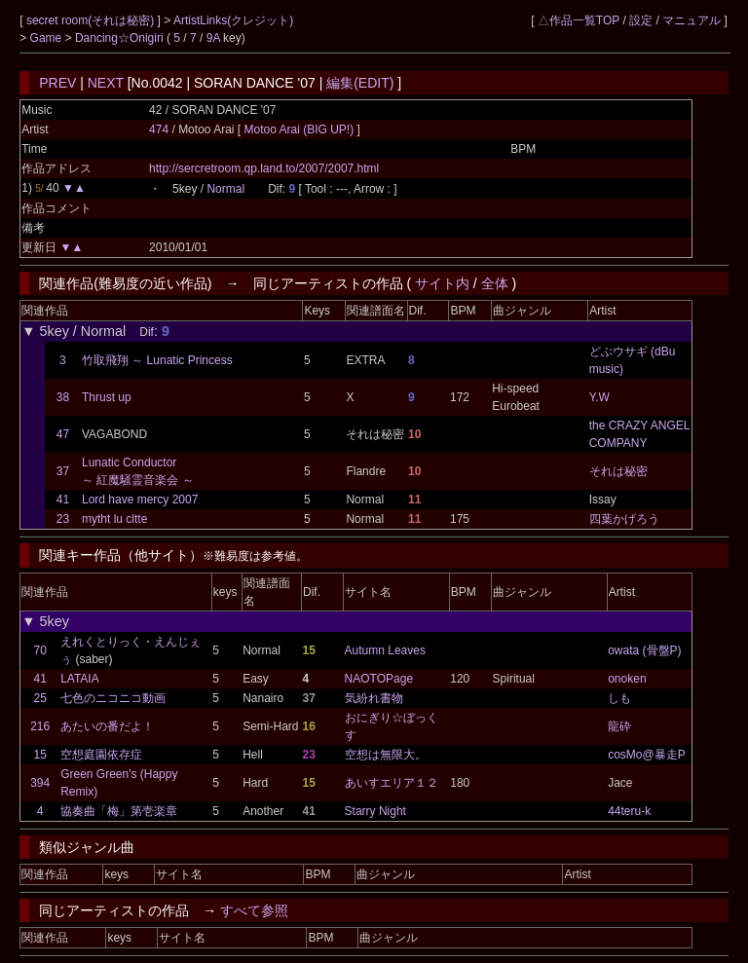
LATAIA (79, 678)
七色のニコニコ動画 (113, 698)
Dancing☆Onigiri (121, 38)
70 (39, 650)
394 (40, 783)
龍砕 (619, 726)
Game (47, 38)
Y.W (599, 397)
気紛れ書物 (374, 698)
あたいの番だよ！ (107, 726)
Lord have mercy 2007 (140, 499)
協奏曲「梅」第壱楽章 (118, 811)
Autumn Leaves (385, 650)
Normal (225, 189)
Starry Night (375, 811)
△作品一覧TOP (578, 20)
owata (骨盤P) (644, 650)
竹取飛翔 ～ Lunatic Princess (157, 360)
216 (40, 726)
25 (39, 698)
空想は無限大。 (386, 754)
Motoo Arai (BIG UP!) (300, 129)
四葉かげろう (624, 519)
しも (619, 698)
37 (62, 471)
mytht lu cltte (114, 519)
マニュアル (691, 20)
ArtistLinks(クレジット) (233, 20)
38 (62, 397)
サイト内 (442, 283)
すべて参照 (254, 910)
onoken (627, 678)
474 (158, 129)
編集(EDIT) (359, 83)
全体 (494, 283)
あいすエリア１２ (391, 783)
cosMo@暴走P (647, 754)
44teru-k (629, 811)
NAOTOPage (379, 678)
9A (213, 38)
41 (62, 499)
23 (62, 519)
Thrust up (106, 397)
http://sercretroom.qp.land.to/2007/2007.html (264, 168)
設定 (641, 20)
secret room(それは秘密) (92, 20)
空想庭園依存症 (101, 754)
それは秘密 (618, 471)
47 (62, 434)
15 (39, 754)
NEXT (106, 83)
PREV (57, 83)
